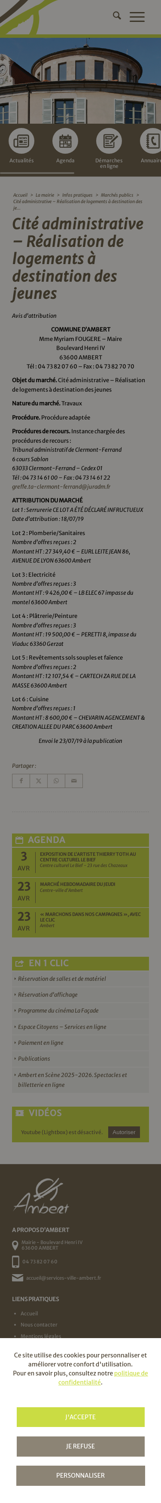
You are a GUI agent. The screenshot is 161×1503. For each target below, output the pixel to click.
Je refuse (80, 1446)
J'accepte (80, 1417)
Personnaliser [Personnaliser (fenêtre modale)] (80, 1475)
